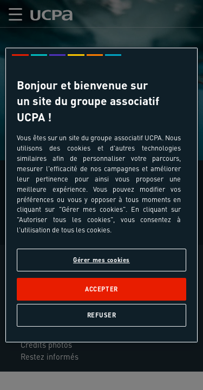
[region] (101, 195)
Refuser (101, 315)
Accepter (101, 289)
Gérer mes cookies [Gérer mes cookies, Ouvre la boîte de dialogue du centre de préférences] (101, 260)
